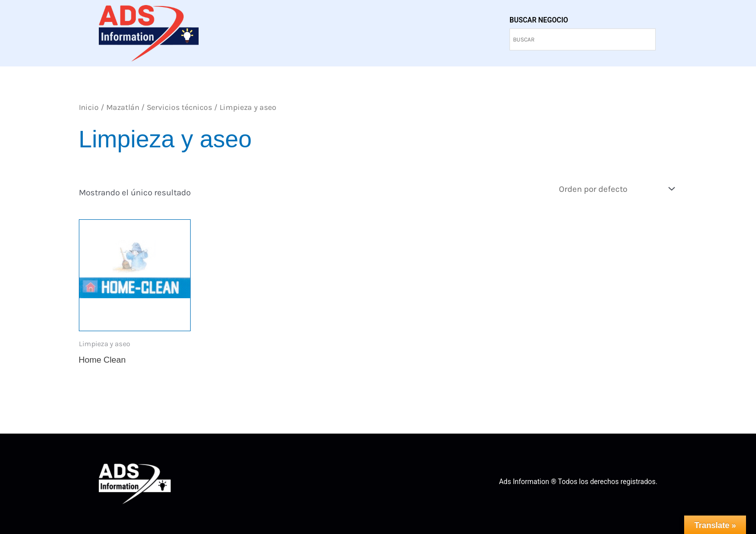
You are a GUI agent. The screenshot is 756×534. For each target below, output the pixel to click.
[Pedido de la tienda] (616, 189)
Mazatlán (122, 107)
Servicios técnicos (179, 107)
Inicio (89, 107)
